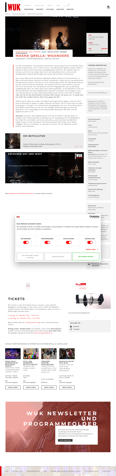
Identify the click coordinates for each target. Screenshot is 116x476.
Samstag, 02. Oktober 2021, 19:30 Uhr (25, 318)
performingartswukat (43, 333)
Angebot (40, 9)
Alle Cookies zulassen (85, 256)
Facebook (76, 326)
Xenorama (91, 154)
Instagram (76, 329)
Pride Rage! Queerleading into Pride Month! (11, 364)
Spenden (27, 5)
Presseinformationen (18, 14)
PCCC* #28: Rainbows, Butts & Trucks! (30, 363)
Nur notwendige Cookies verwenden (30, 256)
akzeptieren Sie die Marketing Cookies (21, 193)
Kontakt (70, 9)
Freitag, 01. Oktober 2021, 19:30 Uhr (24, 315)
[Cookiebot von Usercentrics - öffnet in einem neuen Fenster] (91, 216)
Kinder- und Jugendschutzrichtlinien (66, 471)
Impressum (107, 471)
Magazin (60, 9)
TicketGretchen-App (33, 322)
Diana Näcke (92, 146)
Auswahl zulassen (58, 256)
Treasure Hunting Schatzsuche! (47, 363)
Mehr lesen (13, 387)
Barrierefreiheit (33, 471)
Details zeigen (91, 249)
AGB (6, 471)
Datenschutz (17, 471)
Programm (28, 9)
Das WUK (50, 9)
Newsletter (39, 5)
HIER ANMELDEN (65, 440)
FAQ (45, 471)
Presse (49, 5)
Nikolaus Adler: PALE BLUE (66, 362)
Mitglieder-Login (91, 471)
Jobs (58, 5)
